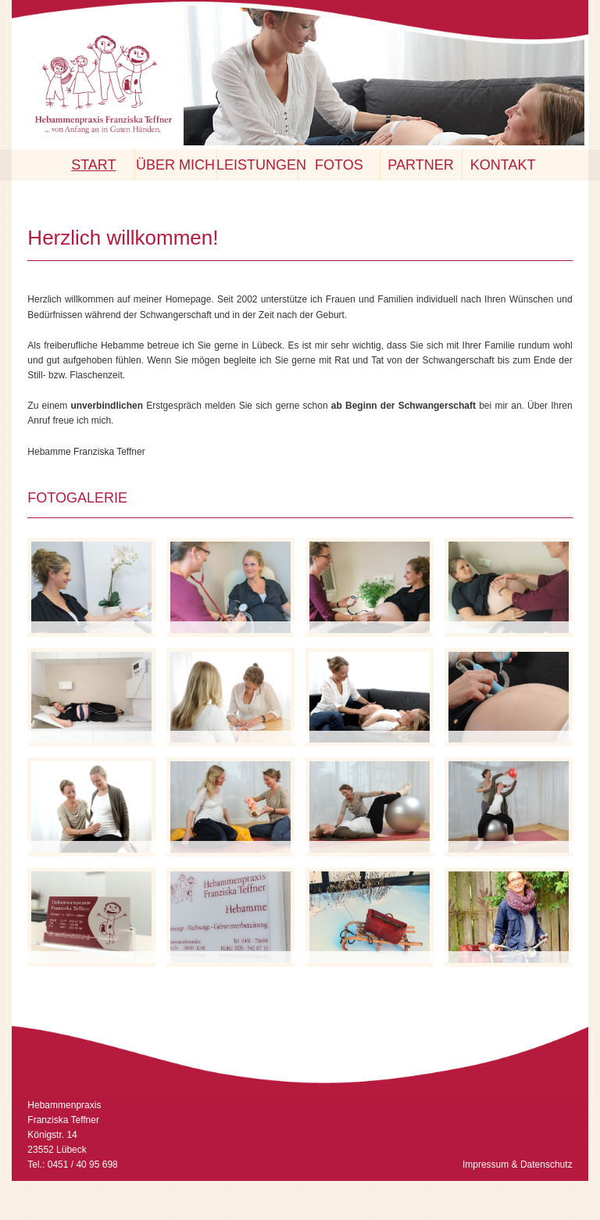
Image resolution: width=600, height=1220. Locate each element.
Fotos (339, 165)
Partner (420, 165)
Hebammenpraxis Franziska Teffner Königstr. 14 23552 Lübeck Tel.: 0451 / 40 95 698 (72, 1135)
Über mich (175, 165)
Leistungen (257, 165)
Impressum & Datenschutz (517, 1164)
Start (93, 165)
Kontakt (503, 165)
